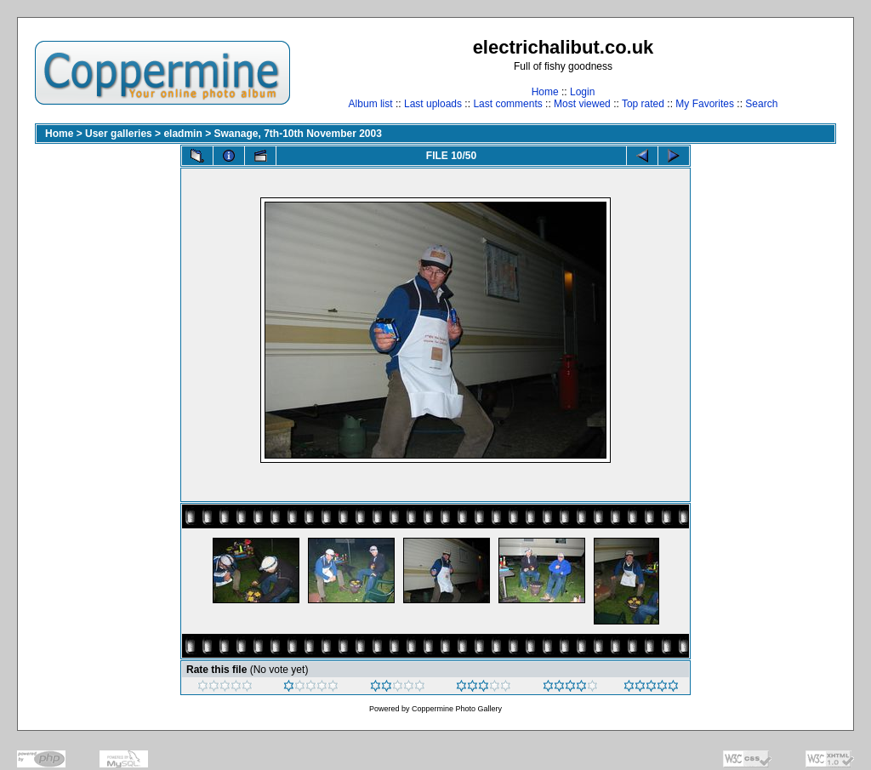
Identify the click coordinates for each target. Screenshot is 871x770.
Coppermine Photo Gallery (457, 708)
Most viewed (582, 104)
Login (582, 92)
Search (761, 104)
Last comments (507, 104)
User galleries (118, 134)
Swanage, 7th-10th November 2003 (297, 134)
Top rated (643, 104)
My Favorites (704, 104)
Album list (371, 104)
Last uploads (433, 104)
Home (545, 92)
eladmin (182, 134)
